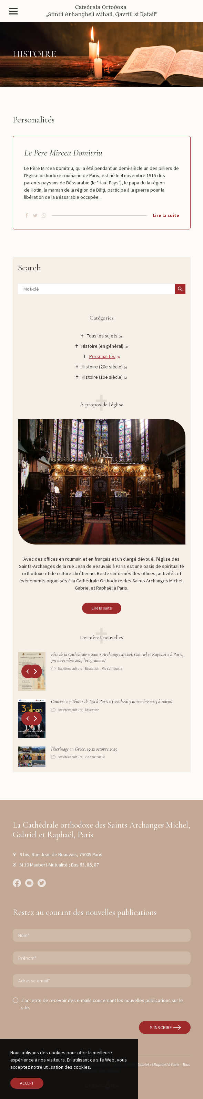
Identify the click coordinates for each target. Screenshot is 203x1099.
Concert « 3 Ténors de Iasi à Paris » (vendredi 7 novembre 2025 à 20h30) (111, 701)
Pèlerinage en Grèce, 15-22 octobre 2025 (84, 749)
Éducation (92, 668)
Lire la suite (166, 215)
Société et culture (70, 668)
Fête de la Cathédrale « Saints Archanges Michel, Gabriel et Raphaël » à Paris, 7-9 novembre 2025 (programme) (117, 657)
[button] (35, 671)
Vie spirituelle (112, 668)
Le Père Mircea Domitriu (63, 152)
